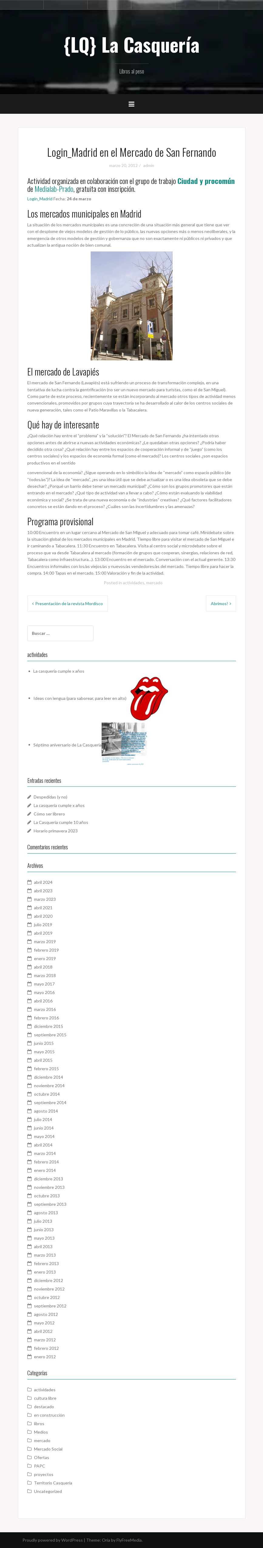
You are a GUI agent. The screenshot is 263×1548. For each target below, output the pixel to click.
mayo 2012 (44, 1322)
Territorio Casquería (53, 1482)
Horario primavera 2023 (56, 830)
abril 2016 (43, 1000)
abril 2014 (43, 1144)
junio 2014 (44, 1127)
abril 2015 (43, 1060)
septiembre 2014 (50, 1102)
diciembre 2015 (48, 1026)
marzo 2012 (45, 1339)
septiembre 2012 (50, 1305)
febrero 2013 (46, 1263)
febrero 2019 (46, 950)
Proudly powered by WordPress (52, 1540)
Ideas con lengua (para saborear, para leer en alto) (79, 697)
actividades (133, 582)
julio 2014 (43, 1119)
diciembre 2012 (48, 1280)
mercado (154, 582)
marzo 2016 (45, 1009)
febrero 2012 (46, 1348)
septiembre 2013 (50, 1204)
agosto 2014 (46, 1110)
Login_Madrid (39, 198)
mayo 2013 (44, 1238)
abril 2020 (43, 916)
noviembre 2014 (49, 1085)
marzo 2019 (45, 941)
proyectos (43, 1474)
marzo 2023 (45, 899)
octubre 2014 (47, 1094)
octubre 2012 (47, 1297)
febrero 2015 (46, 1068)
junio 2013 (44, 1229)
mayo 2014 (44, 1136)
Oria (106, 1540)
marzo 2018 (45, 975)
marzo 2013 (45, 1255)
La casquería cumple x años (58, 671)
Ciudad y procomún (206, 180)
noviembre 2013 (49, 1187)
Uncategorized (48, 1491)
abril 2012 (43, 1331)
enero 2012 (45, 1356)
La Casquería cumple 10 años (61, 822)
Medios (41, 1432)
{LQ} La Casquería (131, 44)
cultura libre (45, 1398)
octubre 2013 (47, 1195)
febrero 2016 (46, 1017)
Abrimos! (219, 603)
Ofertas (41, 1457)
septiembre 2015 (50, 1034)
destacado (44, 1406)
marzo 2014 (45, 1153)
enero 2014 (45, 1170)
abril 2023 (43, 890)
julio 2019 (43, 924)
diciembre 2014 (48, 1077)
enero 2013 (45, 1271)
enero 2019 (45, 958)
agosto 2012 (46, 1314)
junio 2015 (44, 1043)
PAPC (39, 1465)
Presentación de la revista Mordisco (69, 603)
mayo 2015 (44, 1051)
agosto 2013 (46, 1212)
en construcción (49, 1415)
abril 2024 (43, 882)
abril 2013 (43, 1246)
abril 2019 (43, 933)
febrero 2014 (46, 1161)
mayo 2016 (44, 992)
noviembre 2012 (49, 1288)
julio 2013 (43, 1221)
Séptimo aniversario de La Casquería (67, 744)
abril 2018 (43, 966)
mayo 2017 (44, 983)
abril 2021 (43, 907)
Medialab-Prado (54, 188)
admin (148, 165)
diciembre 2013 (48, 1178)
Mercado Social (48, 1448)
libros (39, 1423)
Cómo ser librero (49, 813)
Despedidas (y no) (50, 796)
